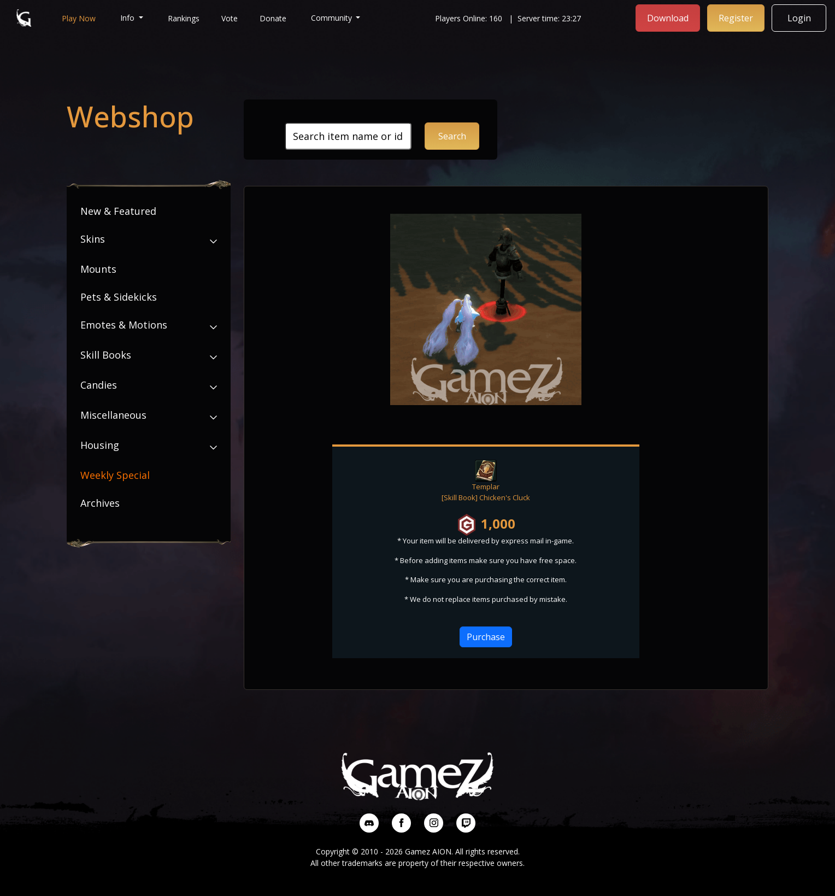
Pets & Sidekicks (118, 296)
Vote (229, 18)
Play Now (79, 18)
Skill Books (105, 354)
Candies (98, 384)
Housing (99, 445)
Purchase (486, 637)
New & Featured (118, 211)
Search (452, 136)
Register (736, 18)
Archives (100, 503)
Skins (92, 238)
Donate (273, 18)
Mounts (98, 269)
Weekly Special (115, 475)
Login (799, 18)
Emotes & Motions (123, 324)
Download (668, 18)
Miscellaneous (113, 414)
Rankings (183, 18)
